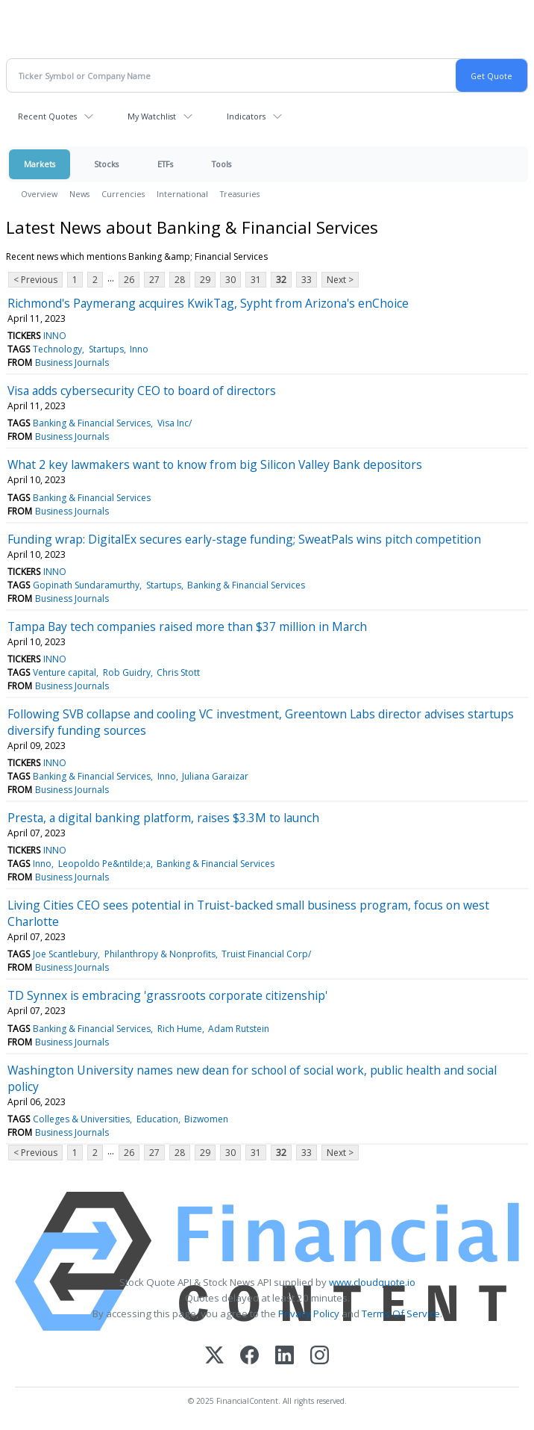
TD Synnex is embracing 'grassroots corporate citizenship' (167, 995)
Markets (39, 164)
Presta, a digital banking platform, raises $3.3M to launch (163, 817)
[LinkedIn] (284, 1356)
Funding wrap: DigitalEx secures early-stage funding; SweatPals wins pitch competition (244, 539)
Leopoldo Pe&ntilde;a (104, 863)
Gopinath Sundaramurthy (86, 585)
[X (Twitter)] (214, 1356)
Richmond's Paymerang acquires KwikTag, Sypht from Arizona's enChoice (208, 303)
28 (180, 279)
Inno (139, 349)
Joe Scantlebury (65, 954)
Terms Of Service (401, 1313)
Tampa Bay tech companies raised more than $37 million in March (187, 626)
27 (154, 279)
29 (205, 279)
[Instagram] (319, 1356)
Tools (221, 164)
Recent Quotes (47, 116)
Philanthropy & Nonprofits (160, 954)
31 (256, 279)
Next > (340, 279)
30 (230, 279)
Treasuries (240, 193)
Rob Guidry (127, 672)
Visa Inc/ (174, 423)
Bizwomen (206, 1119)
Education (157, 1119)
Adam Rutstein (238, 1028)
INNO (54, 335)
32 (281, 279)
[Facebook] (249, 1356)
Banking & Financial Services (92, 423)
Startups (106, 349)
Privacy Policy (308, 1313)
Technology (57, 349)
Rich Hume (179, 1028)
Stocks (106, 164)
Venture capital (64, 672)
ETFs (165, 164)
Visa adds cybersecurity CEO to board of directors (141, 390)
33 (306, 279)
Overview (39, 193)
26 (129, 279)
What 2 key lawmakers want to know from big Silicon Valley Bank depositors (214, 464)
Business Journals (72, 362)
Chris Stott (178, 672)
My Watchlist (152, 116)
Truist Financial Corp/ (266, 954)
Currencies (123, 193)
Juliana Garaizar (215, 776)
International (182, 193)
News (79, 193)
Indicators (246, 116)
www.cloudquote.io (372, 1282)
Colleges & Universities (81, 1119)
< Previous (35, 279)
